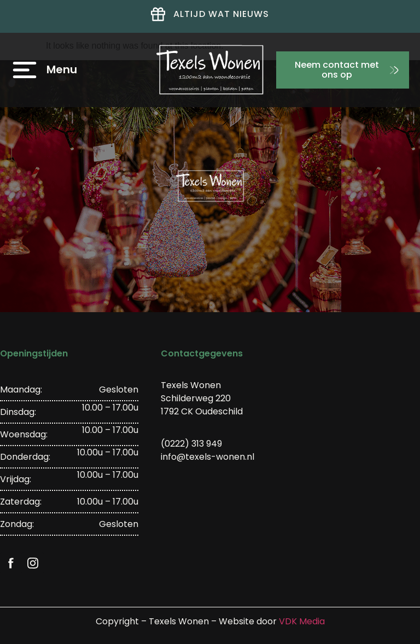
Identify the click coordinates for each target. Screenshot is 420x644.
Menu (61, 69)
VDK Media (302, 621)
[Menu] (24, 70)
